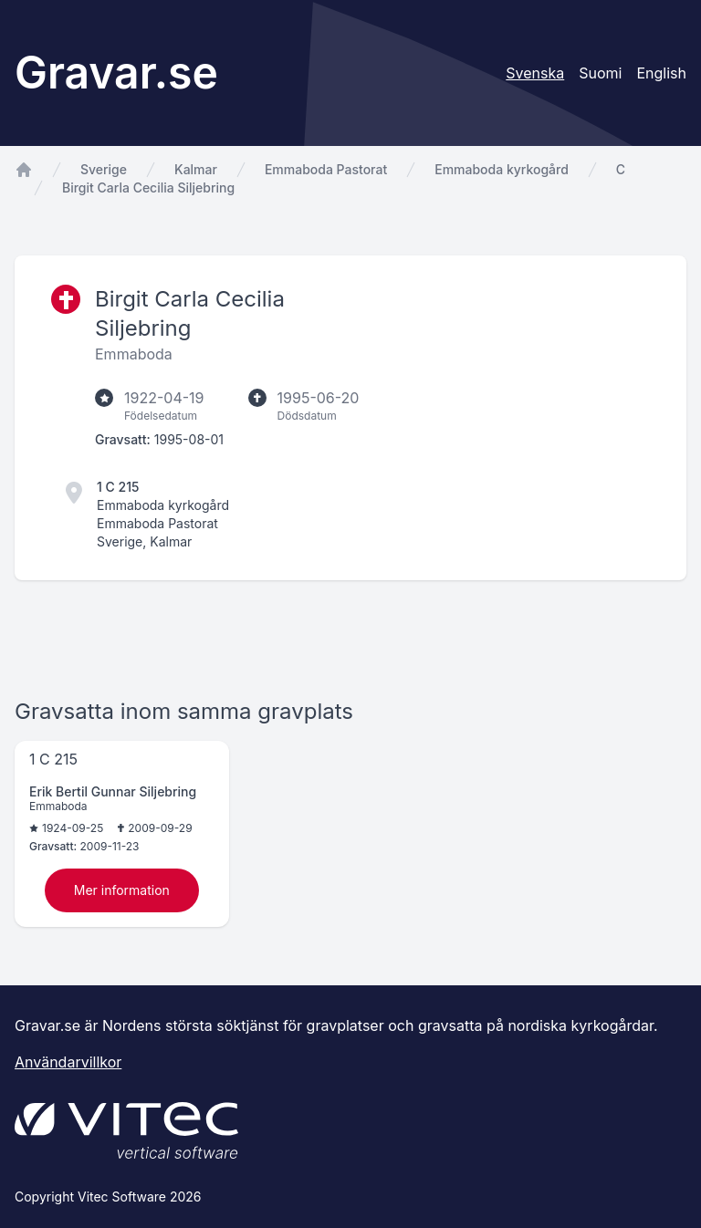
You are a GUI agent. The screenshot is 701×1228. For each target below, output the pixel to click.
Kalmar (195, 169)
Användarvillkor (68, 1062)
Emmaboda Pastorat (326, 169)
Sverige (103, 169)
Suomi (600, 73)
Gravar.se (116, 72)
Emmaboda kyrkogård (501, 169)
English (661, 73)
